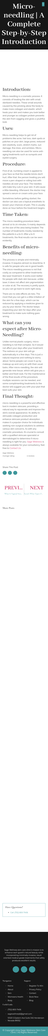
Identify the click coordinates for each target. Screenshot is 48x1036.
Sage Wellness (34, 441)
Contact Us (15, 448)
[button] (43, 4)
